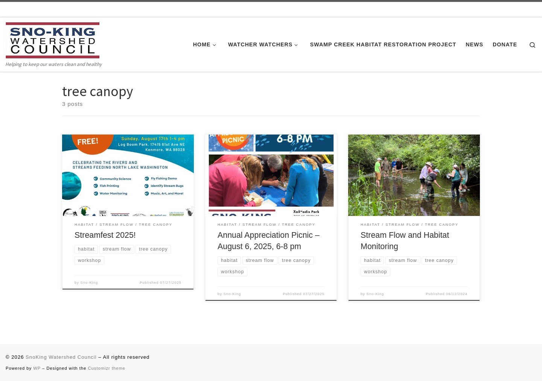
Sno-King (89, 283)
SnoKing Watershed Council (61, 357)
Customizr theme (107, 368)
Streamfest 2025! (105, 235)
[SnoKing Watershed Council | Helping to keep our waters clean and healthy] (53, 40)
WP (37, 368)
